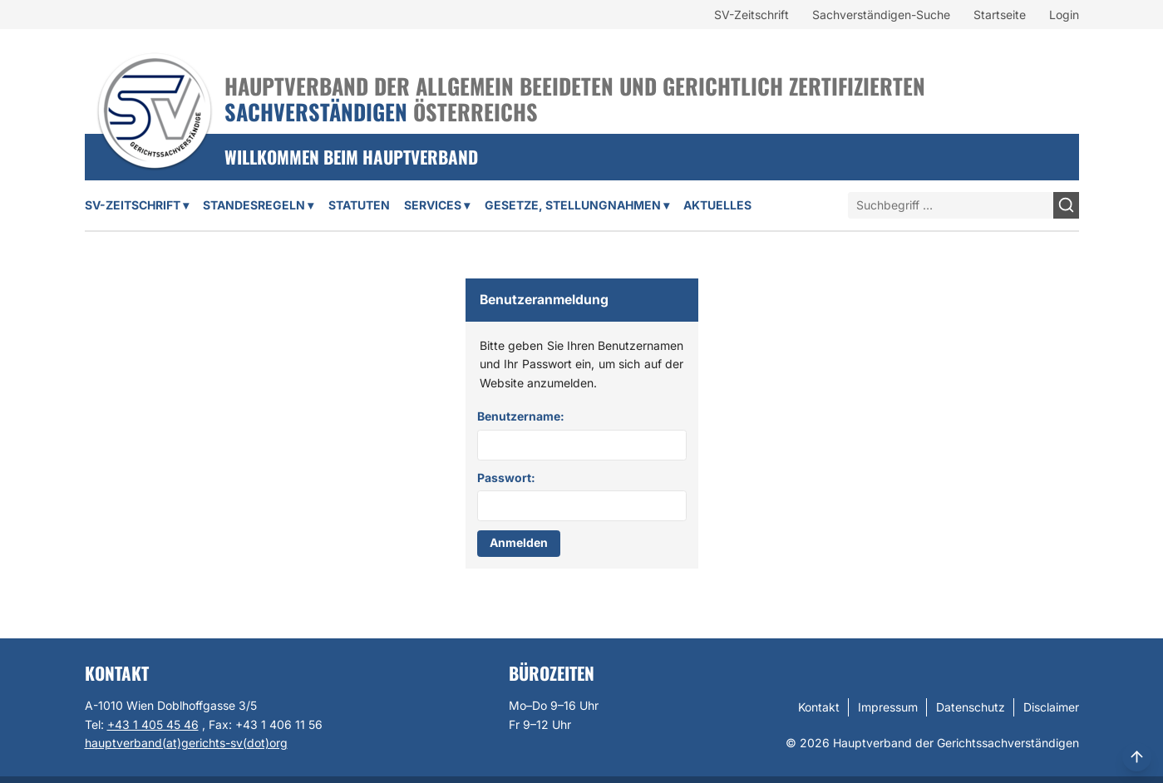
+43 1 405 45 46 (153, 724)
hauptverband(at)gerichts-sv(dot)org (186, 743)
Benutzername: (520, 416)
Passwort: (506, 477)
